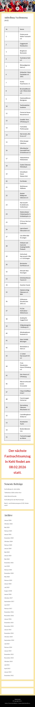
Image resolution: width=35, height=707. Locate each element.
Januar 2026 (7, 520)
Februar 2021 (8, 570)
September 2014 (9, 640)
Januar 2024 (7, 548)
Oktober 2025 (8, 524)
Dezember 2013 (9, 654)
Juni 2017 (7, 605)
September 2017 (9, 601)
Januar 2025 (7, 534)
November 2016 (9, 615)
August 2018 (8, 591)
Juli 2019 (6, 587)
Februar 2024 (8, 545)
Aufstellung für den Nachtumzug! (14, 499)
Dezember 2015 (9, 622)
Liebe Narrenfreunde (10, 496)
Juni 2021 (7, 566)
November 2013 (9, 658)
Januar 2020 (7, 584)
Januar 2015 (7, 629)
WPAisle (15, 703)
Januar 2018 (7, 594)
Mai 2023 (7, 552)
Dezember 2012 (9, 675)
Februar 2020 (8, 580)
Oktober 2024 (8, 541)
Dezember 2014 (9, 633)
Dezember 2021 (9, 562)
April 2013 (7, 668)
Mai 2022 (7, 559)
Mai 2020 (7, 576)
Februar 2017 (8, 608)
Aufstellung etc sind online (12, 489)
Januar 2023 (7, 555)
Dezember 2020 (9, 573)
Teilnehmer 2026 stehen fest (12, 492)
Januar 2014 (7, 651)
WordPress (27, 703)
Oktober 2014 (8, 636)
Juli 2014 (6, 644)
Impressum (17, 699)
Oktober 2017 (8, 598)
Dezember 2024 (9, 538)
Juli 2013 (6, 665)
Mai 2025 (7, 527)
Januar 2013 (7, 672)
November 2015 (9, 626)
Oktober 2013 (8, 661)
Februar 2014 (8, 647)
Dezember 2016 (9, 612)
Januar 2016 (7, 619)
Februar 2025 (8, 531)
